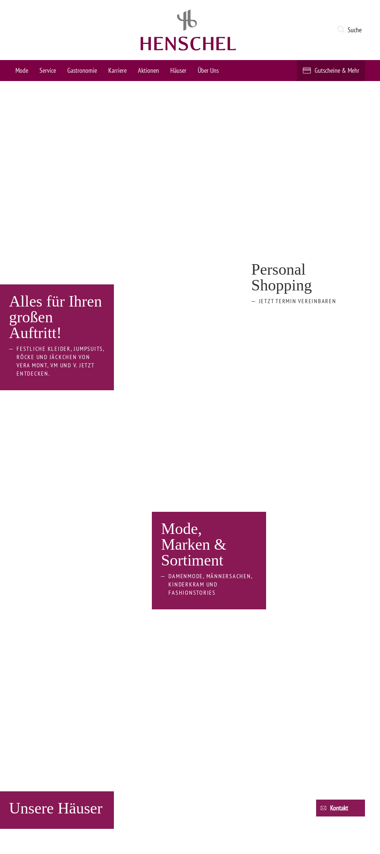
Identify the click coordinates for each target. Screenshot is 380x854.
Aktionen (148, 70)
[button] (351, 30)
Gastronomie (82, 70)
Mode (21, 70)
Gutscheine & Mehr (337, 70)
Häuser (178, 70)
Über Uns (208, 70)
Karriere (117, 70)
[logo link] (188, 30)
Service (47, 70)
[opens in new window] (70, 573)
